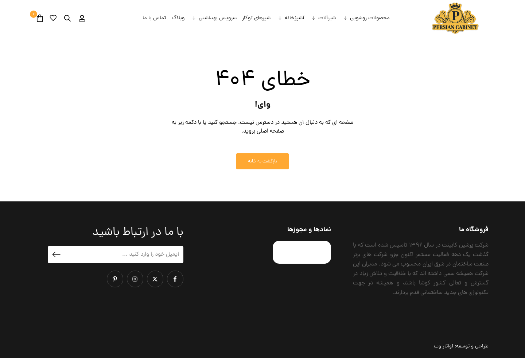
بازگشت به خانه (262, 161)
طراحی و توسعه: (461, 346)
